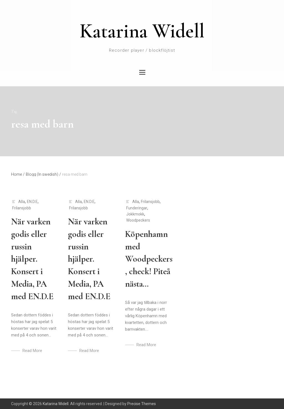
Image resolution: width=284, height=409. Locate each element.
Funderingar (136, 208)
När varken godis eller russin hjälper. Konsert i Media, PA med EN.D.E (32, 259)
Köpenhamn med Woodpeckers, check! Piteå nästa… (149, 259)
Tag (14, 111)
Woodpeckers (138, 220)
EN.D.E (32, 201)
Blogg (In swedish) (43, 174)
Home (18, 174)
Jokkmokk (135, 214)
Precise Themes (141, 403)
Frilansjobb (21, 208)
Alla (21, 201)
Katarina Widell (142, 31)
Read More (32, 350)
